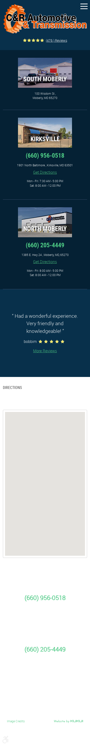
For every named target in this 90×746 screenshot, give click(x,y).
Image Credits (16, 721)
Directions (12, 387)
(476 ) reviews (56, 40)
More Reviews (45, 350)
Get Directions (45, 172)
